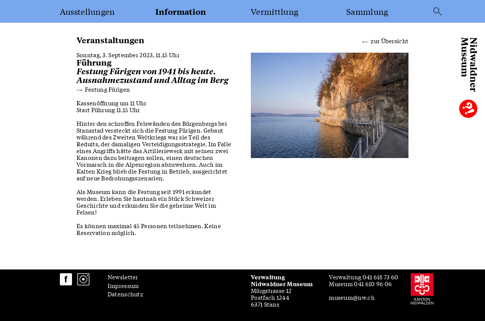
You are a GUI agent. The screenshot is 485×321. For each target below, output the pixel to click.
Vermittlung (274, 11)
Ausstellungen (87, 11)
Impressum (123, 285)
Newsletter (123, 276)
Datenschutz (125, 294)
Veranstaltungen (110, 39)
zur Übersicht (385, 40)
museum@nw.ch (352, 297)
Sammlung (367, 11)
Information (180, 11)
